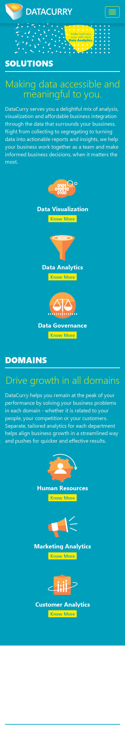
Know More (62, 219)
